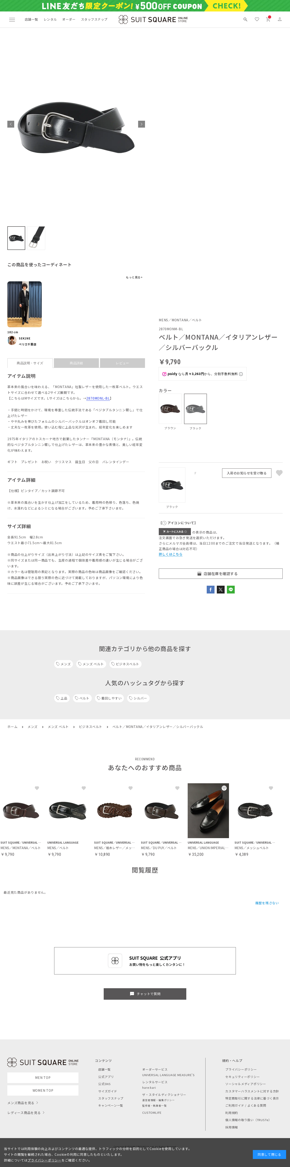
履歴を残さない (267, 903)
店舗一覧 (31, 19)
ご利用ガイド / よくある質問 (245, 1105)
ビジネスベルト (127, 664)
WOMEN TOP (43, 1090)
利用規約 (231, 1113)
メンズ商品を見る (20, 1102)
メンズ (66, 664)
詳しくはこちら (170, 554)
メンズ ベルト (93, 664)
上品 (64, 698)
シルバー (140, 698)
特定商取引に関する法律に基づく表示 (252, 1098)
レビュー (122, 363)
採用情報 (231, 1127)
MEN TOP (42, 1077)
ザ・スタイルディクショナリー (164, 1094)
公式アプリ (106, 1077)
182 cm (12, 332)
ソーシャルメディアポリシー (245, 1084)
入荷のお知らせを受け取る (247, 473)
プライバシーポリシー (241, 1069)
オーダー (68, 19)
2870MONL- (95, 398)
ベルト (84, 698)
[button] (10, 124)
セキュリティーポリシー (242, 1077)
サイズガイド (107, 1091)
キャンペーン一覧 (110, 1105)
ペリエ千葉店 (27, 344)
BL (107, 398)
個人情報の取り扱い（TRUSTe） (248, 1120)
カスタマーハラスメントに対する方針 (252, 1091)
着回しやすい (111, 698)
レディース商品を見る (24, 1112)
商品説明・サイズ (30, 363)
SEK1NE (25, 338)
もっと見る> (134, 277)
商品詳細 (76, 363)
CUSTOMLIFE (152, 1112)
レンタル (50, 19)
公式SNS (104, 1084)
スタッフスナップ (94, 19)
